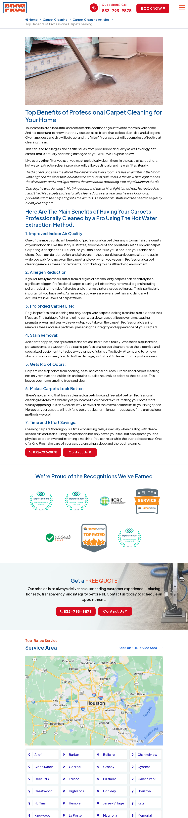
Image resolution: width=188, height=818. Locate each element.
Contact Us (80, 452)
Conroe (75, 767)
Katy (141, 803)
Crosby (108, 767)
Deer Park (41, 779)
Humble (74, 803)
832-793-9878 (116, 10)
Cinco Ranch (44, 767)
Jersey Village (113, 803)
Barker (74, 754)
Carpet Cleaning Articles (91, 20)
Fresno (74, 779)
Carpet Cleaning (55, 20)
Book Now (152, 8)
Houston (144, 791)
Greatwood (43, 791)
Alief (38, 754)
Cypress (144, 767)
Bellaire (109, 754)
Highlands (76, 791)
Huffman (40, 803)
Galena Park (147, 779)
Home (31, 20)
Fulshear (109, 779)
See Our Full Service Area (141, 648)
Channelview (147, 754)
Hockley (109, 791)
